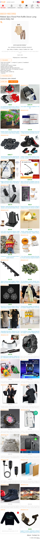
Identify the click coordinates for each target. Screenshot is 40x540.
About (29, 535)
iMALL (38, 537)
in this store (4, 81)
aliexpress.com (4, 85)
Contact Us (35, 535)
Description (4, 60)
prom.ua (3, 509)
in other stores (13, 81)
